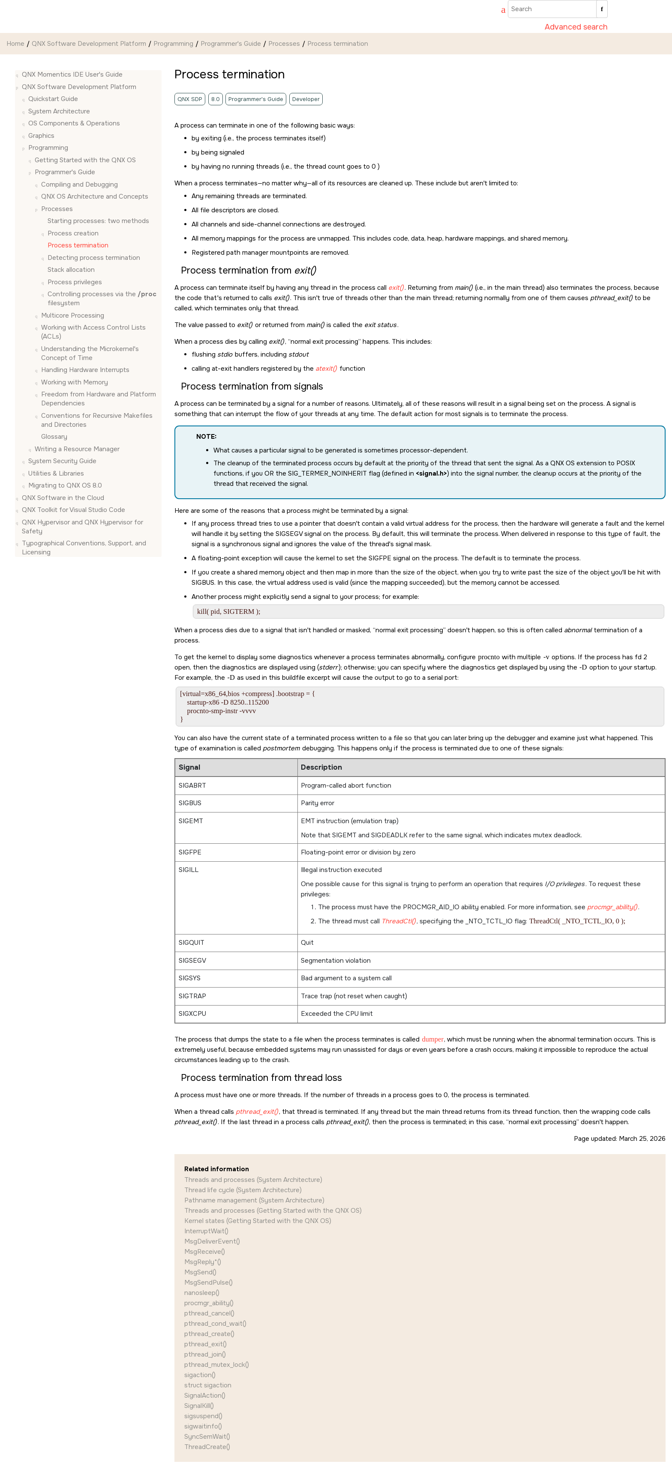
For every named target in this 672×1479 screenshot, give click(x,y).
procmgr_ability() (209, 1303)
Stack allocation (71, 269)
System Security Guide (62, 461)
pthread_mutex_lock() (216, 1364)
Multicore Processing (72, 315)
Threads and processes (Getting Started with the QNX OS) (273, 1210)
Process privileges (75, 282)
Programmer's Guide (231, 43)
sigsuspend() (203, 1416)
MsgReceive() (204, 1251)
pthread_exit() (205, 1344)
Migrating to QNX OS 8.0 (65, 485)
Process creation (73, 233)
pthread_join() (205, 1354)
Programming (173, 43)
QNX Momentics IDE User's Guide (72, 74)
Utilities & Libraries (56, 473)
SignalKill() (199, 1406)
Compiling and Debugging (79, 184)
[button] (18, 74)
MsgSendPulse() (208, 1282)
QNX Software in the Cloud (63, 498)
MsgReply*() (202, 1262)
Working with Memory (74, 382)
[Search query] (558, 9)
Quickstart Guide (53, 99)
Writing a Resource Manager (77, 449)
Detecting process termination (94, 257)
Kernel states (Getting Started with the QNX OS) (257, 1221)
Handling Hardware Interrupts (85, 370)
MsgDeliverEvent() (212, 1241)
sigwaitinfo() (203, 1426)
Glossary (54, 436)
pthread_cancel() (209, 1313)
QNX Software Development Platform (89, 43)
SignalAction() (204, 1395)
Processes (284, 43)
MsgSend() (200, 1272)
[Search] (602, 9)
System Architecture (59, 111)
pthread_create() (209, 1334)
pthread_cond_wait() (215, 1323)
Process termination (337, 43)
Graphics (41, 135)
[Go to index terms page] (499, 10)
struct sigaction (207, 1385)
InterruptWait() (206, 1231)
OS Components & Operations (74, 123)
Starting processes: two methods (98, 221)
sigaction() (200, 1375)
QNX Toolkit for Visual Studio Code (73, 510)
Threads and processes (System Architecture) (253, 1179)
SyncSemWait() (207, 1436)
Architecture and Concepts (94, 196)
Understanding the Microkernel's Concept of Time (90, 353)
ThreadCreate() (207, 1447)
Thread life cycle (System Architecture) (243, 1190)
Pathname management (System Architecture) (254, 1200)
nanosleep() (201, 1293)
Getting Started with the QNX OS (85, 160)
